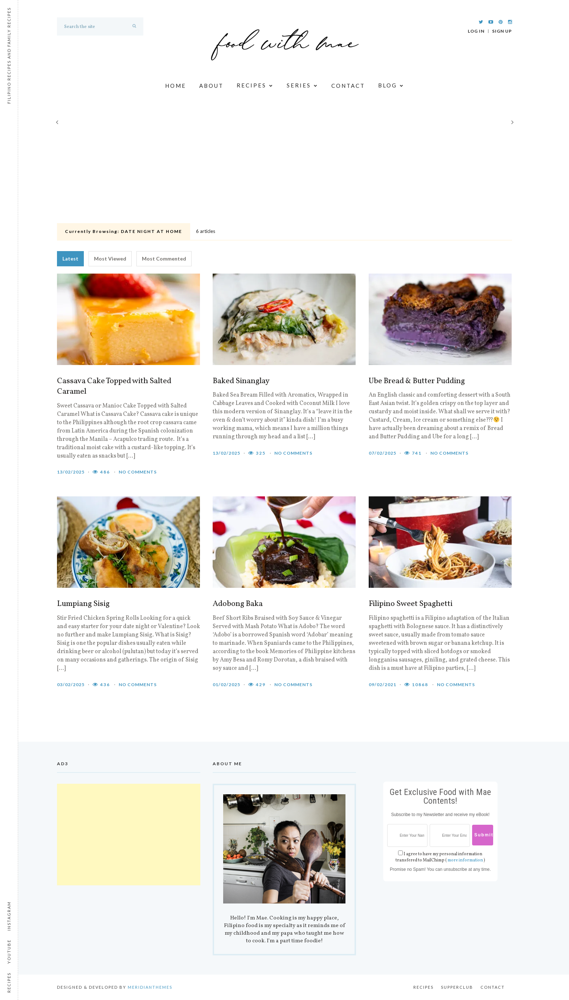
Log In (476, 31)
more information (465, 860)
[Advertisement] (284, 166)
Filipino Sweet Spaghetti (411, 604)
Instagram (9, 916)
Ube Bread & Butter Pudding (417, 381)
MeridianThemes (150, 987)
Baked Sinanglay (241, 381)
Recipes (255, 86)
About (211, 85)
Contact (348, 85)
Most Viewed (110, 258)
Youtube (9, 951)
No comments (138, 472)
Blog (391, 86)
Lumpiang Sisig (83, 604)
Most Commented (164, 258)
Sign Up (502, 31)
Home (175, 85)
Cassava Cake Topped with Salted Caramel (114, 387)
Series (302, 86)
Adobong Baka (238, 604)
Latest (70, 258)
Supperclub (457, 987)
